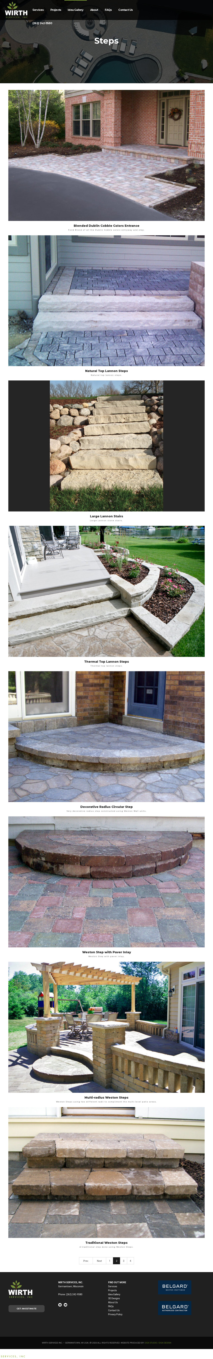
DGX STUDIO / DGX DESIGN (158, 1343)
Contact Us (125, 9)
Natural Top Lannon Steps (106, 371)
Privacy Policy (115, 1314)
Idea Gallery (75, 9)
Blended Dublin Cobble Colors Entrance (106, 226)
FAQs (108, 9)
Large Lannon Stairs (106, 516)
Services (38, 9)
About (94, 9)
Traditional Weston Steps (106, 1243)
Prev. (86, 1261)
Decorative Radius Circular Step (106, 807)
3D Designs (114, 1298)
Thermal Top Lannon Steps (106, 662)
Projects (55, 9)
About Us (113, 1302)
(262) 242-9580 (42, 23)
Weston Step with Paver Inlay (106, 952)
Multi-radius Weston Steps (106, 1097)
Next (99, 1261)
